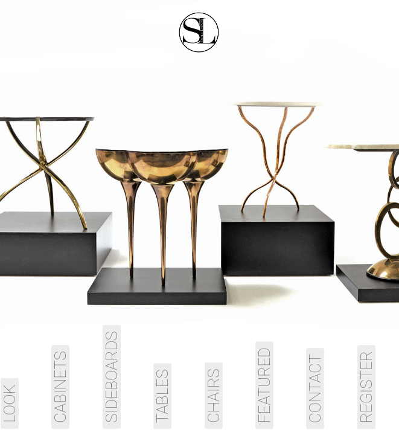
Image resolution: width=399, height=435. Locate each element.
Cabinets (60, 387)
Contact (315, 388)
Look (10, 403)
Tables (162, 396)
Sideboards (112, 377)
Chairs (214, 396)
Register (366, 387)
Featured (264, 385)
